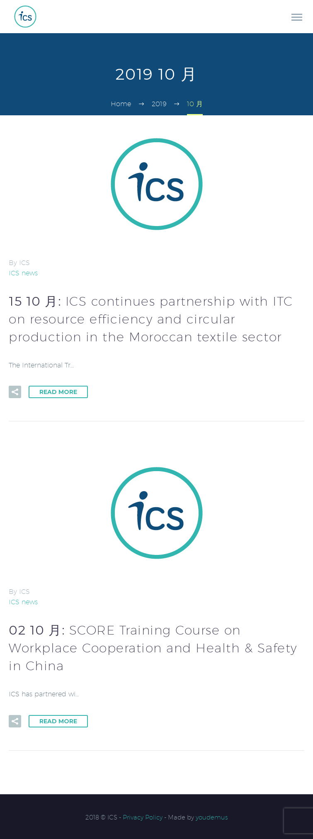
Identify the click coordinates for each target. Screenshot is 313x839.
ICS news (23, 273)
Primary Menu (296, 17)
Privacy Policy (143, 817)
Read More (58, 392)
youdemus (212, 817)
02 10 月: (153, 648)
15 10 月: (151, 319)
